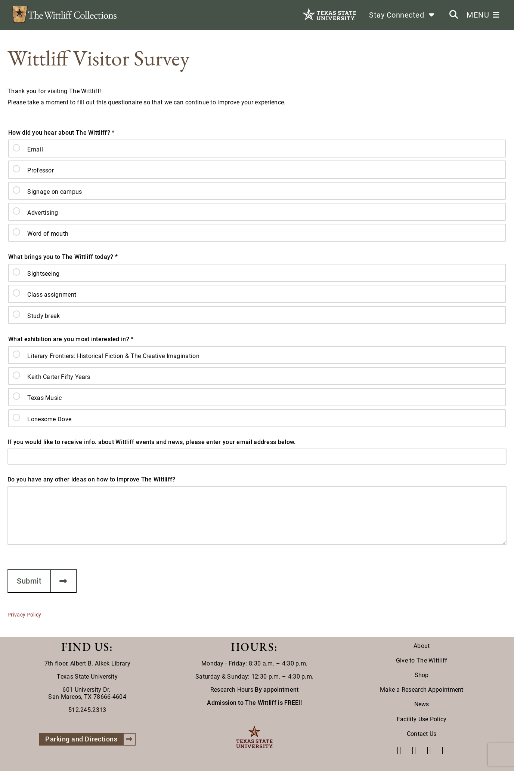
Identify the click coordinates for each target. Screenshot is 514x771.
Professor (40, 170)
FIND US (85, 647)
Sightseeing (43, 273)
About (422, 645)
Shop (422, 675)
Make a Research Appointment (422, 689)
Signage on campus (54, 191)
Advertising (42, 212)
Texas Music (44, 397)
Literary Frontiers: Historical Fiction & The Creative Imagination (113, 356)
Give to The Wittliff (422, 660)
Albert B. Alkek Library (100, 663)
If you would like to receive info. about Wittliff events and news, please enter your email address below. (151, 442)
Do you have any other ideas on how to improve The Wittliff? (91, 479)
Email (35, 149)
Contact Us (422, 733)
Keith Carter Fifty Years (58, 376)
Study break (43, 315)
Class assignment (51, 294)
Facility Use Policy (422, 719)
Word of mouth (47, 233)
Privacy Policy (24, 615)
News (421, 704)
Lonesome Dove (49, 419)
